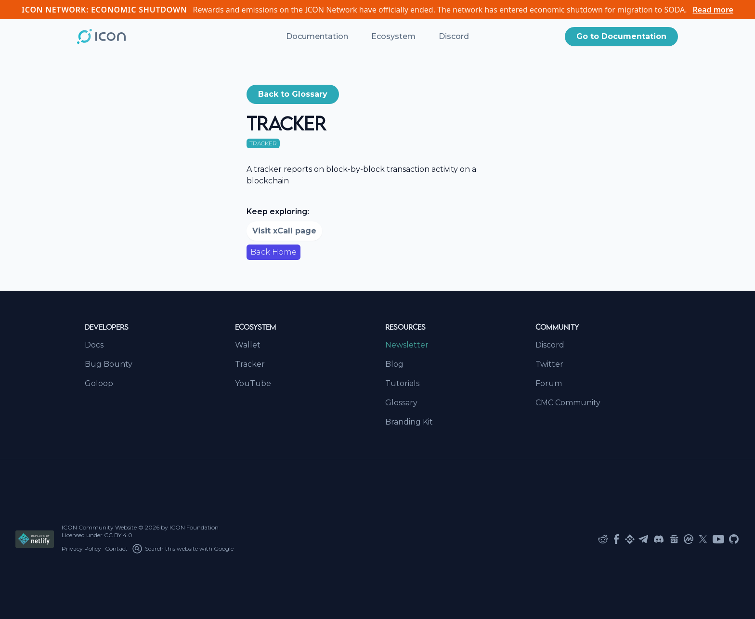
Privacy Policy (81, 548)
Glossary (401, 402)
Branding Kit (409, 421)
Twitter (549, 364)
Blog (394, 364)
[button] (621, 36)
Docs (94, 344)
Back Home (273, 252)
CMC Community (567, 402)
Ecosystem (393, 36)
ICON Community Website (99, 527)
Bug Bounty (108, 364)
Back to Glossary (292, 94)
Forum (548, 383)
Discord (454, 36)
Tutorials (402, 383)
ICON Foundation (194, 527)
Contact (116, 548)
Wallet (247, 344)
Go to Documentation (621, 36)
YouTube (253, 383)
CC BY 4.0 (118, 535)
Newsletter (407, 344)
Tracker (250, 364)
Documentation (317, 36)
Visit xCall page (284, 230)
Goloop (99, 383)
